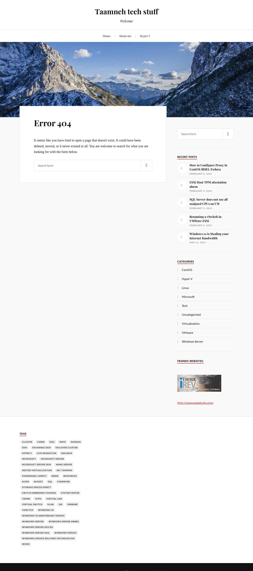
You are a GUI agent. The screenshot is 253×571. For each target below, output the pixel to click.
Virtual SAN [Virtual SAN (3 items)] (54, 498)
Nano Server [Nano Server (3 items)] (64, 464)
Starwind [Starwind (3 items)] (63, 481)
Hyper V (145, 36)
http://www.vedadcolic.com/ (195, 402)
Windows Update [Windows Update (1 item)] (65, 532)
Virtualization (191, 323)
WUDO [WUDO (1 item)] (26, 544)
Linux (185, 288)
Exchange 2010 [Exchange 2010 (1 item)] (41, 447)
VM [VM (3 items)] (60, 504)
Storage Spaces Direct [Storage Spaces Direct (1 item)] (36, 487)
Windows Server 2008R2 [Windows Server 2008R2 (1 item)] (64, 521)
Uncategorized (191, 314)
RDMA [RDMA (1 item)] (55, 476)
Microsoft (188, 296)
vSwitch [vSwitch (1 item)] (27, 510)
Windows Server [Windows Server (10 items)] (33, 521)
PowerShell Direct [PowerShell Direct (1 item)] (34, 476)
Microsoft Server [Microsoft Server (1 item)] (52, 459)
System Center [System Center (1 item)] (70, 493)
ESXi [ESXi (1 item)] (24, 447)
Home (107, 36)
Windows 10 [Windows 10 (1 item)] (46, 510)
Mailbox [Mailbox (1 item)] (66, 453)
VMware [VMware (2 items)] (72, 504)
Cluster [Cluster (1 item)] (27, 442)
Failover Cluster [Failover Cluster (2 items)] (67, 447)
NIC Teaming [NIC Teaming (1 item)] (64, 470)
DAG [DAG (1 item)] (52, 442)
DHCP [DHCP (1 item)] (63, 442)
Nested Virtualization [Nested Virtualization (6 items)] (37, 470)
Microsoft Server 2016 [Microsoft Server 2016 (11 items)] (36, 464)
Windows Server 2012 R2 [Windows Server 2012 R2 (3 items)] (37, 527)
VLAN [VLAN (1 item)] (50, 504)
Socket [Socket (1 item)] (38, 481)
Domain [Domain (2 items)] (76, 442)
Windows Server (192, 341)
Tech (185, 305)
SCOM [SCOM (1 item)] (25, 481)
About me (125, 36)
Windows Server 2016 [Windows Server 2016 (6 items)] (36, 532)
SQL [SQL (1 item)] (50, 481)
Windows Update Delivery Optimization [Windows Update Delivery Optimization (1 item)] (48, 538)
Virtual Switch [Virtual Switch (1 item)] (32, 504)
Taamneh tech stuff (126, 11)
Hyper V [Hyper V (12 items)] (27, 453)
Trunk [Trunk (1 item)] (26, 498)
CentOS (187, 269)
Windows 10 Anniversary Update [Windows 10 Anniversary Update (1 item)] (43, 515)
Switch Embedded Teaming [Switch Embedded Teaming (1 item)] (39, 493)
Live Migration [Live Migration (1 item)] (46, 453)
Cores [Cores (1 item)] (41, 442)
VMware (187, 332)
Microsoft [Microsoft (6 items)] (29, 459)
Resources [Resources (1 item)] (70, 476)
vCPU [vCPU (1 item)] (38, 498)
